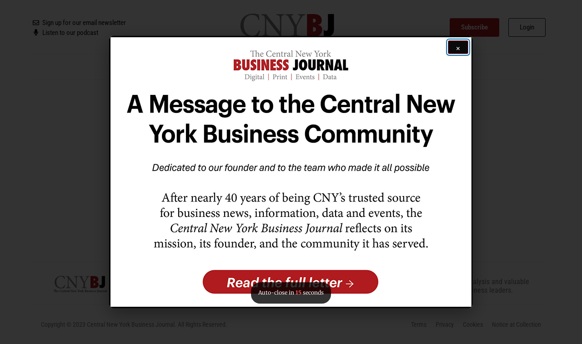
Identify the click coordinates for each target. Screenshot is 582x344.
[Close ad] (458, 47)
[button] (291, 172)
